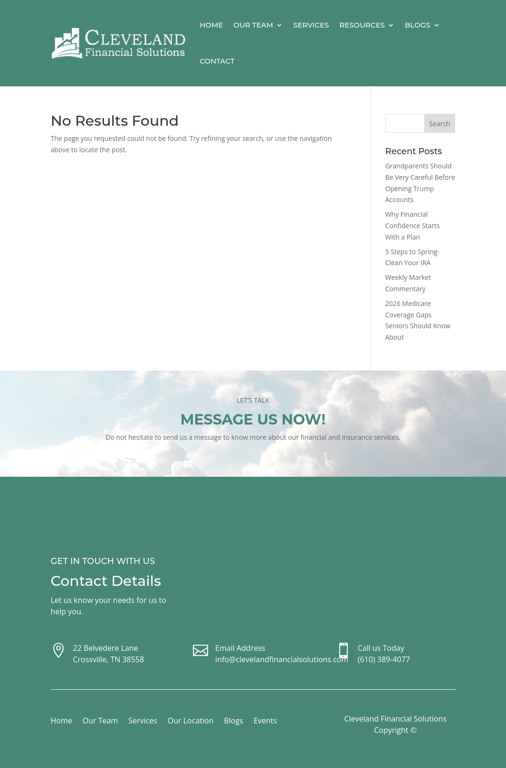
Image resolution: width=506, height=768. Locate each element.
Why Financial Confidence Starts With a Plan (412, 225)
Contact (217, 60)
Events (265, 721)
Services (311, 24)
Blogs (417, 24)
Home (211, 24)
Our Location (191, 721)
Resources (362, 24)
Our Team (253, 24)
